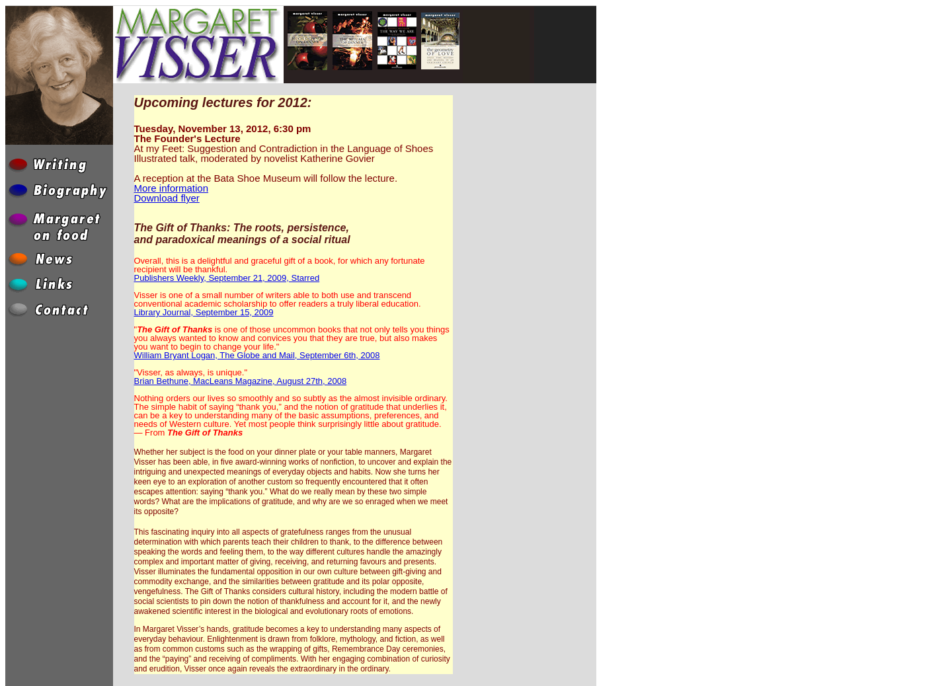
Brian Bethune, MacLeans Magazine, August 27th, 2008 (240, 381)
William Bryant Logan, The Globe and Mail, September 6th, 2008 (257, 355)
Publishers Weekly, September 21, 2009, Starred (227, 278)
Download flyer (167, 198)
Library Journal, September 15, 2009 (204, 312)
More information (171, 188)
